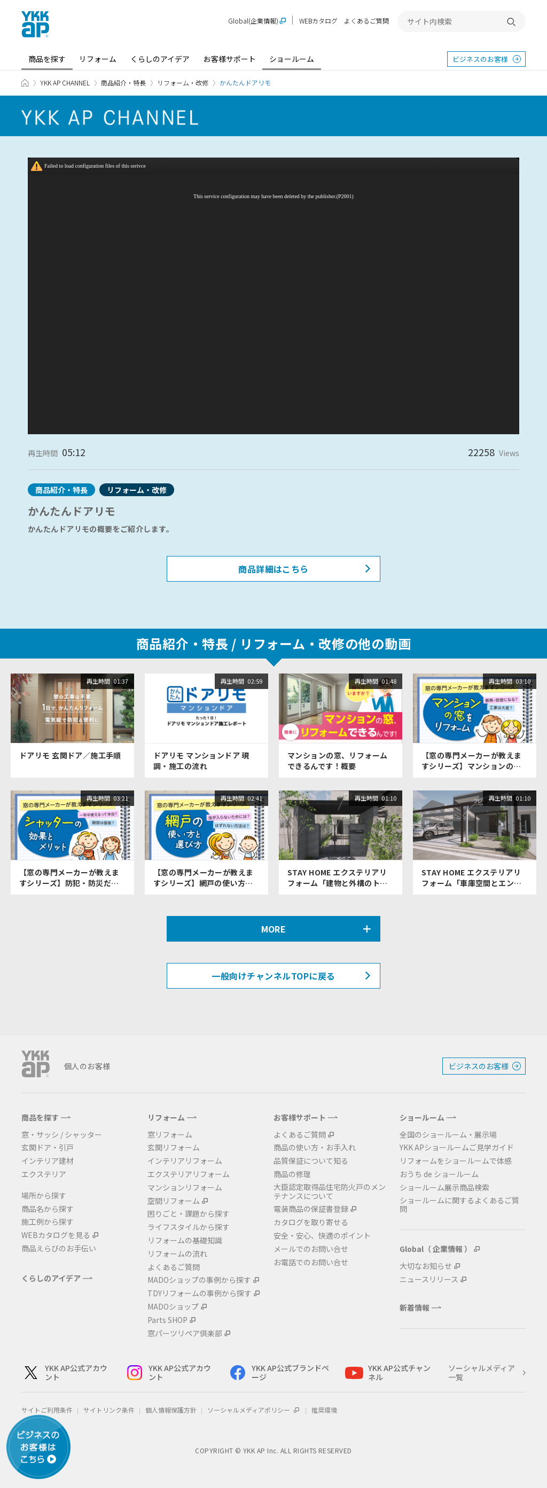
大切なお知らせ (426, 1266)
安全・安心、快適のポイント (322, 1235)
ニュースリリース (429, 1279)
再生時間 (98, 681)
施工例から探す (47, 1221)
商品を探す (47, 58)
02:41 (254, 798)
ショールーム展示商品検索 (444, 1187)
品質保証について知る (311, 1160)
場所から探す (43, 1195)
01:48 (388, 681)
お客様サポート (230, 58)
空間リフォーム (173, 1200)
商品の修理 (292, 1174)
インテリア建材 (47, 1160)
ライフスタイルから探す (188, 1227)
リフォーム (97, 58)
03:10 (522, 681)
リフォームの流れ (177, 1253)
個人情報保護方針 (171, 1409)
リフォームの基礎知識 (184, 1240)
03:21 (120, 798)
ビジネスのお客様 (480, 59)
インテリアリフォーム (184, 1160)
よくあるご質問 (366, 20)
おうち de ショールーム (439, 1174)
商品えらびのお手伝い (58, 1248)
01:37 (120, 681)
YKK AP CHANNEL (65, 82)
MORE (273, 928)
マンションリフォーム (184, 1187)
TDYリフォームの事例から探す (199, 1293)
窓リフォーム (169, 1134)
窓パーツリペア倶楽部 (184, 1333)
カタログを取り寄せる (311, 1222)
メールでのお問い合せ (311, 1249)
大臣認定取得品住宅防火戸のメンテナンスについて (330, 1191)
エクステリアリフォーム (188, 1174)
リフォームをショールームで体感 (456, 1160)
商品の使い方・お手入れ (315, 1147)
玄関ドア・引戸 (47, 1147)
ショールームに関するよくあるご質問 (459, 1205)
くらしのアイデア (160, 58)
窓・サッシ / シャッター (61, 1134)
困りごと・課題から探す (188, 1213)
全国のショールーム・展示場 (448, 1134)
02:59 (254, 681)
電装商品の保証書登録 (311, 1208)
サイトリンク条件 (109, 1409)
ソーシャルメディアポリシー (254, 1409)
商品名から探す (47, 1208)
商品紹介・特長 (123, 82)
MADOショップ (173, 1306)
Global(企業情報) (253, 21)
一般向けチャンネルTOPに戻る (273, 975)
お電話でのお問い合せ (311, 1262)
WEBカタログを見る (55, 1235)
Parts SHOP (167, 1320)
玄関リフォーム (173, 1147)
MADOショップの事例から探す (199, 1280)
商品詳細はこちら (273, 568)
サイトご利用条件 (47, 1409)
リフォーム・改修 (182, 82)
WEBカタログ (318, 20)
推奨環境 (324, 1409)
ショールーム (291, 58)
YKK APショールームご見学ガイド (457, 1147)
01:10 (388, 798)
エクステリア (43, 1174)
